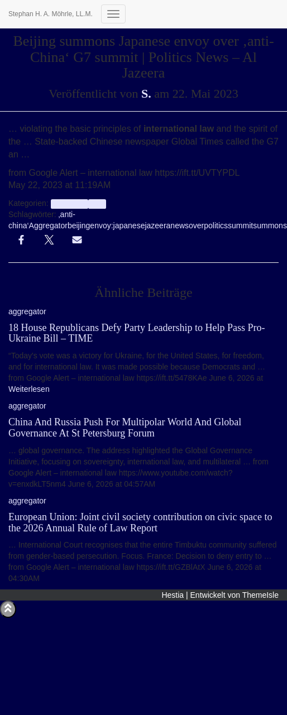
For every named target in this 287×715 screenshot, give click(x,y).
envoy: (101, 225)
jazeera (157, 225)
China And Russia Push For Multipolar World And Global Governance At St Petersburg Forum (124, 427)
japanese (129, 225)
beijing (79, 225)
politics (216, 225)
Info (97, 203)
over (196, 225)
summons (270, 225)
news (179, 225)
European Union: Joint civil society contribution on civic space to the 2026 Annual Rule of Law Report (140, 522)
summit (240, 225)
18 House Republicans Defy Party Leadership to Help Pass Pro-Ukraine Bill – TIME (136, 333)
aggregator (69, 203)
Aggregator (48, 225)
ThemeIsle (260, 595)
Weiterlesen (29, 389)
